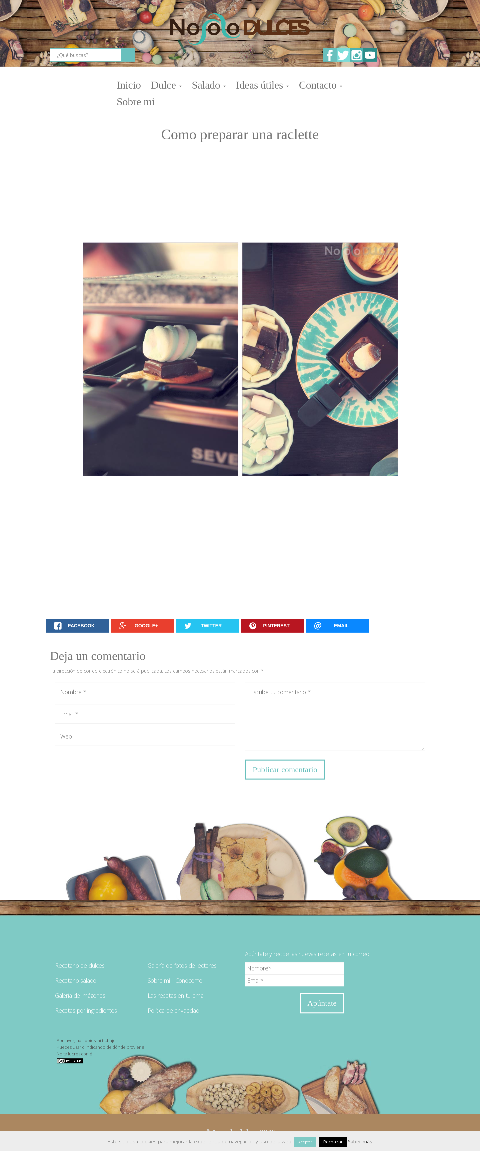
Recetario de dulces (80, 965)
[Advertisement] (240, 192)
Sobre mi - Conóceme (175, 980)
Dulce (166, 85)
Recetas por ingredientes (86, 1010)
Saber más (360, 1141)
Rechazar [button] (333, 1142)
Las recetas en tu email (177, 995)
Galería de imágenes (80, 995)
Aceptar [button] (305, 1141)
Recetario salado (75, 980)
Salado (209, 85)
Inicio (129, 85)
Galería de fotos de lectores (182, 965)
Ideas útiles (262, 85)
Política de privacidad (173, 1010)
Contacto (321, 85)
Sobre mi (136, 102)
